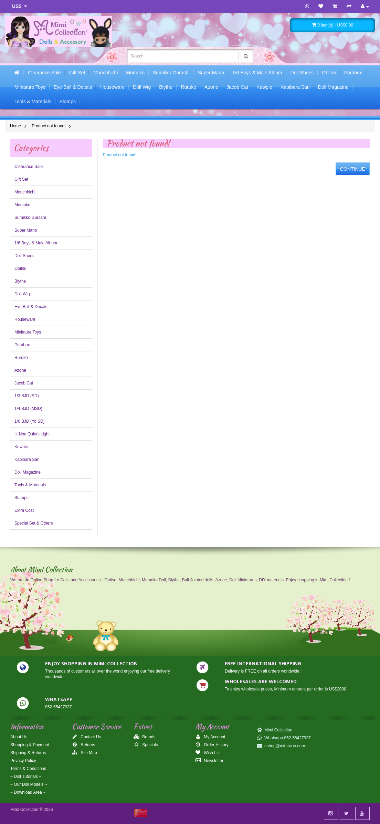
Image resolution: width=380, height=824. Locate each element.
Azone (211, 87)
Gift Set (77, 72)
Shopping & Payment (29, 744)
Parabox (353, 72)
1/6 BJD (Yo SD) (29, 421)
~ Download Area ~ (27, 792)
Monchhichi (105, 72)
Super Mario (211, 72)
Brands (144, 737)
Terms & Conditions (28, 768)
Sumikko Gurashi (171, 72)
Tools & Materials (32, 101)
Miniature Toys (29, 87)
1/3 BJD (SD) (26, 395)
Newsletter (209, 760)
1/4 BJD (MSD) (28, 408)
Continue (352, 169)
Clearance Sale (44, 72)
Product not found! (48, 126)
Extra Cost (24, 510)
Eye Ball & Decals (73, 87)
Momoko (135, 72)
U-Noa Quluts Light (32, 434)
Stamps (68, 101)
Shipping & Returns (28, 752)
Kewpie (264, 87)
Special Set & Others (33, 523)
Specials (146, 744)
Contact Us (86, 737)
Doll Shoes (302, 72)
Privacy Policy (23, 760)
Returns (83, 744)
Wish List (208, 752)
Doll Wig (142, 87)
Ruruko (188, 87)
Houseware (112, 87)
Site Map (84, 752)
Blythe (165, 87)
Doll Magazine (333, 87)
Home (15, 126)
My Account (210, 737)
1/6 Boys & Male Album (257, 72)
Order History (212, 744)
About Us (18, 737)
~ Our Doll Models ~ (28, 784)
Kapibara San (295, 87)
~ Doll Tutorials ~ (25, 776)
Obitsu (329, 72)
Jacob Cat (237, 87)
